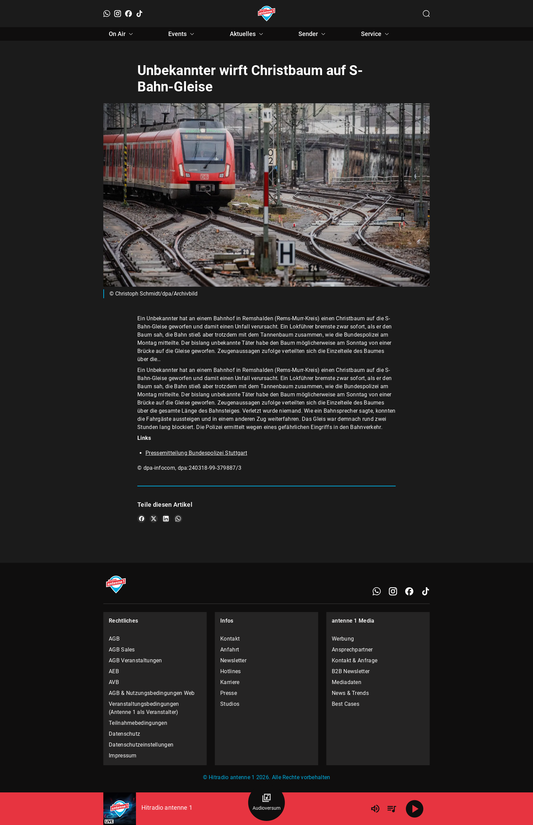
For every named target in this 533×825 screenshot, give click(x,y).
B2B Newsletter (350, 671)
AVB (114, 682)
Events (182, 34)
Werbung (343, 638)
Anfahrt (229, 649)
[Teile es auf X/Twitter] (154, 519)
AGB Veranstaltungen (135, 660)
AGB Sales (122, 649)
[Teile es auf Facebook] (141, 519)
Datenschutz (124, 734)
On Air (122, 34)
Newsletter (233, 660)
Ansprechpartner (352, 649)
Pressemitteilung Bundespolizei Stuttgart (196, 453)
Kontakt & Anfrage (354, 660)
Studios (229, 704)
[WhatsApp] (106, 13)
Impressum (123, 755)
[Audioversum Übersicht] (266, 802)
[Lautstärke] (375, 808)
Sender (312, 34)
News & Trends (350, 693)
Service (376, 34)
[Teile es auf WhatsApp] (178, 519)
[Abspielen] (414, 808)
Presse (228, 693)
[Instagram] (117, 13)
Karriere (229, 682)
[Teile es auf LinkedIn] (166, 519)
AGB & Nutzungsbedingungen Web (152, 693)
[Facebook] (128, 13)
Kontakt (230, 638)
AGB (114, 638)
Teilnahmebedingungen (138, 723)
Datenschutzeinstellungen (141, 744)
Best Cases (345, 704)
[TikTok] (139, 13)
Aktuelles (247, 34)
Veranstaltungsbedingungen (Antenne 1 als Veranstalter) (144, 708)
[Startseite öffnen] (267, 13)
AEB (114, 671)
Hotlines (230, 671)
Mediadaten (346, 682)
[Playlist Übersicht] (391, 808)
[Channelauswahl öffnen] (426, 13)
